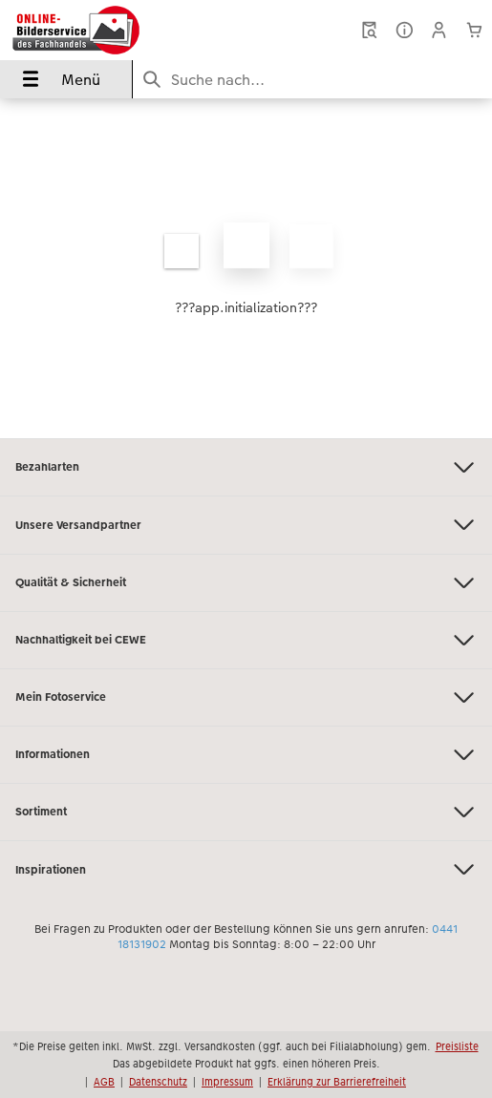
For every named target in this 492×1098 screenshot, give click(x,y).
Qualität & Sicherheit (246, 583)
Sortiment (246, 812)
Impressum (227, 1081)
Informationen (246, 755)
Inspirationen (246, 869)
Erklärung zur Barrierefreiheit (336, 1081)
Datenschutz (158, 1081)
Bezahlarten (246, 467)
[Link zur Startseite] (101, 30)
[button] (439, 30)
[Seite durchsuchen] (312, 80)
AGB (104, 1081)
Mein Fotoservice (246, 697)
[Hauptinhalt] (246, 268)
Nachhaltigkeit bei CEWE (246, 640)
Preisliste (457, 1046)
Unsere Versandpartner (246, 525)
